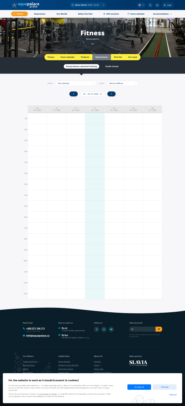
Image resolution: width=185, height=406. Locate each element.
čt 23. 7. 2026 (95, 109)
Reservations (101, 57)
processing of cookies (48, 394)
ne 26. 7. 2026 (152, 109)
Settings (165, 387)
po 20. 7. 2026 (37, 109)
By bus (63, 335)
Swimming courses (65, 369)
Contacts (97, 361)
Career (98, 365)
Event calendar (68, 57)
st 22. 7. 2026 (75, 109)
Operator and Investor (102, 373)
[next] (111, 93)
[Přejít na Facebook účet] (96, 329)
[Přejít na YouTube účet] (111, 329)
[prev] (73, 93)
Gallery (25, 369)
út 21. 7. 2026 (56, 109)
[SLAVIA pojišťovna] (138, 363)
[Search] (150, 5)
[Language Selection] (141, 5)
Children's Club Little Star (68, 365)
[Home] (25, 5)
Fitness (51, 57)
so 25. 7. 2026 (133, 109)
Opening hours (29, 365)
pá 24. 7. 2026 (114, 109)
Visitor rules (98, 369)
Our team (132, 57)
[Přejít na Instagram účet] (104, 329)
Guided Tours (63, 373)
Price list (118, 57)
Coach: (101, 83)
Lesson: (50, 83)
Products (85, 57)
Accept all (139, 387)
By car (62, 328)
